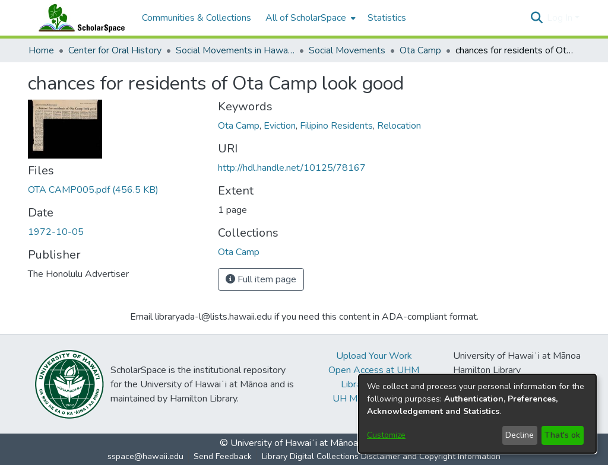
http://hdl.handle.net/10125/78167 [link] (292, 167)
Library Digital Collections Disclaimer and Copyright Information (381, 456)
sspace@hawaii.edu (145, 456)
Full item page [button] (261, 279)
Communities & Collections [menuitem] (196, 17)
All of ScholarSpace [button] (305, 17)
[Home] (79, 18)
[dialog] (477, 413)
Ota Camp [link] (420, 50)
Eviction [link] (280, 125)
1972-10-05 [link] (56, 231)
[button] (536, 18)
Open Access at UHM (373, 370)
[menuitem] (309, 18)
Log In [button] (561, 17)
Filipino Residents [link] (336, 125)
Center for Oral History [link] (115, 50)
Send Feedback (223, 456)
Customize (386, 435)
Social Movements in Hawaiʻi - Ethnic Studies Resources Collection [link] (235, 50)
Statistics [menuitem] (387, 17)
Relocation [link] (399, 125)
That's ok (562, 435)
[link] (93, 189)
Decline (519, 435)
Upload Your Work (374, 355)
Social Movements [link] (347, 50)
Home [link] (41, 50)
